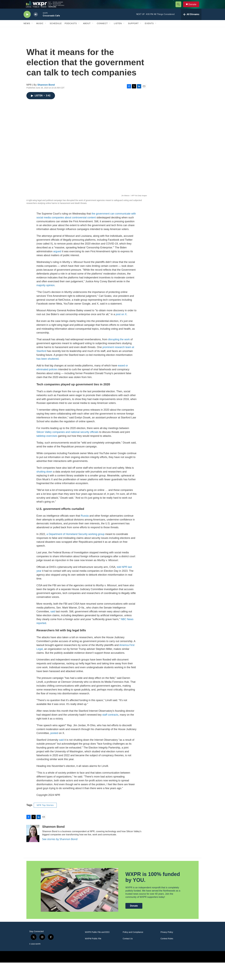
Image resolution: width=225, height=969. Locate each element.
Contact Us (128, 945)
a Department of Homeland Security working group (75, 540)
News (27, 30)
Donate (194, 7)
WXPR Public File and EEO (97, 939)
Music (39, 30)
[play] (27, 21)
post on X (121, 320)
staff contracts (110, 721)
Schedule (56, 30)
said (52, 618)
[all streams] (191, 21)
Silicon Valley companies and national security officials (67, 438)
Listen (118, 30)
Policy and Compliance (133, 939)
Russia (85, 522)
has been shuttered (47, 365)
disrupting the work (119, 345)
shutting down (44, 478)
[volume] (35, 21)
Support (133, 30)
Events (149, 30)
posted (54, 739)
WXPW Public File (93, 945)
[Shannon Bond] (32, 840)
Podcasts (71, 30)
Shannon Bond (46, 91)
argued (57, 257)
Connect (102, 30)
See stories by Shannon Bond (59, 845)
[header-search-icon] (180, 7)
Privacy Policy (167, 939)
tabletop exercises (46, 442)
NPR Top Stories (45, 811)
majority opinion (45, 291)
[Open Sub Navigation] (32, 30)
